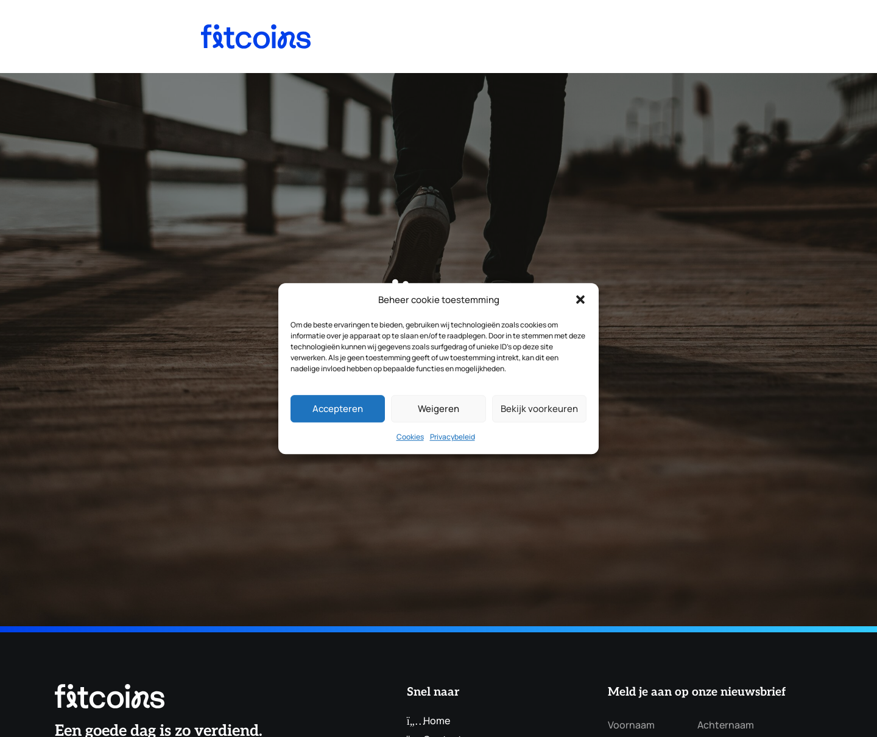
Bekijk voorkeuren (539, 408)
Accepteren (337, 408)
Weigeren (438, 408)
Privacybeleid (452, 437)
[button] (580, 300)
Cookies (410, 437)
